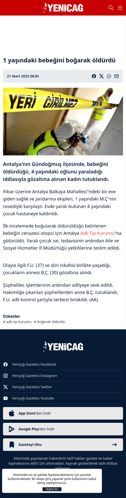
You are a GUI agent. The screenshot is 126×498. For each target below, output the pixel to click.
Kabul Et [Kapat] (52, 489)
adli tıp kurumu (19, 321)
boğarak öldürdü (51, 321)
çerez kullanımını (76, 479)
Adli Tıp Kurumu (97, 233)
